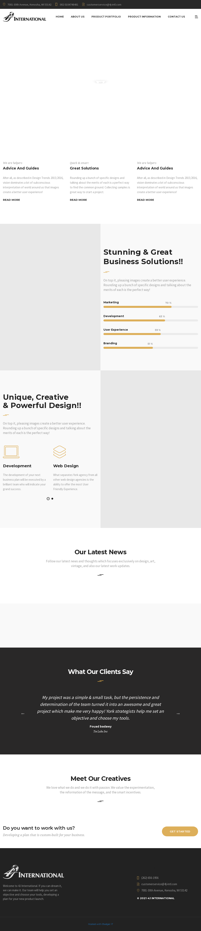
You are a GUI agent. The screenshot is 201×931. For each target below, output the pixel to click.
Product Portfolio (106, 16)
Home (60, 16)
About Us (77, 16)
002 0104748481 (69, 4)
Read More (11, 199)
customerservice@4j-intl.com (104, 4)
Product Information (144, 16)
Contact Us (176, 16)
